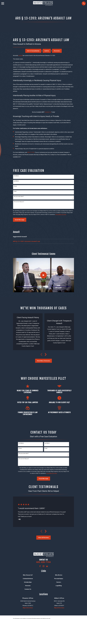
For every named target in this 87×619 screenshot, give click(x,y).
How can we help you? (19, 201)
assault (20, 55)
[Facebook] (40, 566)
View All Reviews (43, 537)
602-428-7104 (43, 562)
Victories (57, 51)
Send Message (19, 219)
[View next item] (45, 354)
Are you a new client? (19, 196)
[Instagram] (43, 566)
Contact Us (48, 112)
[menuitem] (43, 236)
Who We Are (58, 575)
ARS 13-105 (30, 152)
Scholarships (28, 582)
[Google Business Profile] (47, 566)
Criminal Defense (28, 578)
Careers (58, 582)
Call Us (46, 51)
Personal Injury (58, 578)
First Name (16, 175)
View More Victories (43, 360)
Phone (15, 186)
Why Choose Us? (28, 575)
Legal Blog (59, 585)
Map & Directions (28, 607)
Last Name (16, 181)
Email (15, 191)
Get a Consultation (33, 51)
